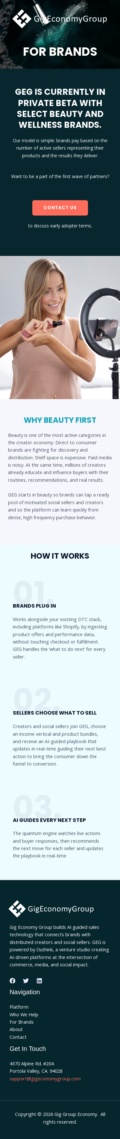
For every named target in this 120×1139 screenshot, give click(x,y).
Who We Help (24, 1014)
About (16, 1029)
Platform (19, 1007)
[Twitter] (26, 981)
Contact (18, 1037)
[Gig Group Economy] (62, 20)
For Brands (22, 1022)
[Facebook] (12, 981)
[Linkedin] (39, 981)
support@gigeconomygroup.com (45, 1078)
